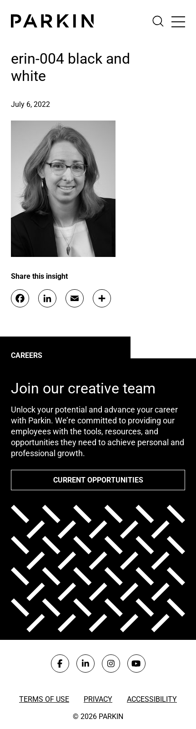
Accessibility (152, 699)
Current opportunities (98, 480)
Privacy (98, 699)
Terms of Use (44, 699)
